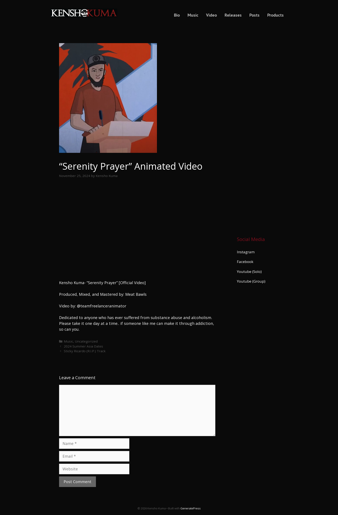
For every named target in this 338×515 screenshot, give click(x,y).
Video (211, 15)
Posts (254, 15)
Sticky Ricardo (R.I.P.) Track (85, 351)
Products (275, 15)
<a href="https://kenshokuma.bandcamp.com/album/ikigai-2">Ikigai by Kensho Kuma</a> (258, 128)
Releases (233, 15)
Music (193, 15)
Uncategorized (86, 341)
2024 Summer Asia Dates (83, 346)
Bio (177, 15)
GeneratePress (190, 508)
